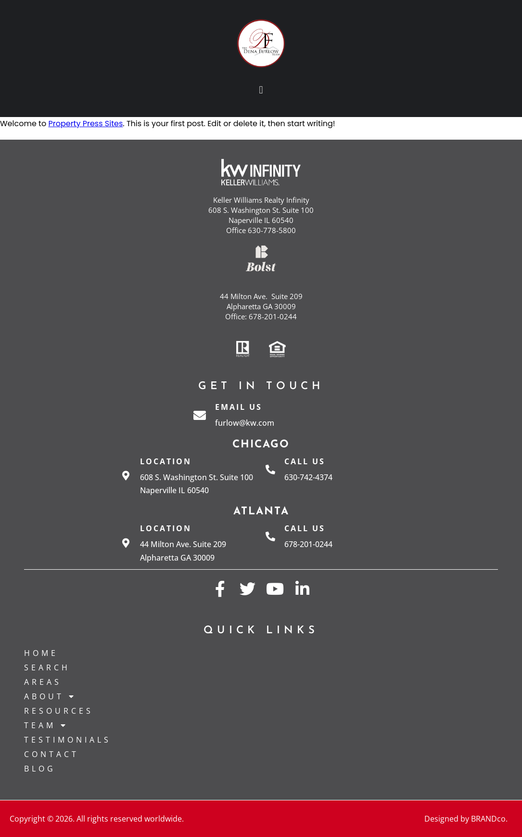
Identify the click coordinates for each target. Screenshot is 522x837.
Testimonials (67, 739)
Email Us (238, 407)
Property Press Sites (85, 123)
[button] (261, 90)
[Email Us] (199, 415)
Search (47, 667)
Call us (304, 461)
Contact (51, 754)
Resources (58, 711)
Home (41, 653)
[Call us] (270, 469)
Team (46, 725)
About (50, 696)
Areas (43, 682)
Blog (40, 768)
